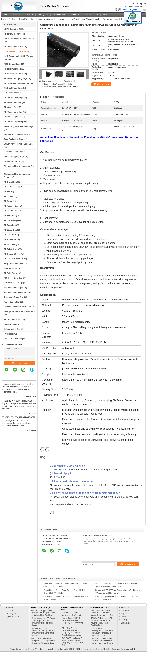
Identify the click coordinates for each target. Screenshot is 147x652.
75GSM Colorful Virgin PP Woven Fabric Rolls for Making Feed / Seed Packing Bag (101, 621)
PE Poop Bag (10, 225)
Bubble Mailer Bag (12, 329)
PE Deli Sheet (10, 235)
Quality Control (59, 15)
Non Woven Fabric (12, 161)
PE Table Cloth (10, 240)
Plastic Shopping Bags (14, 157)
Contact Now (19, 363)
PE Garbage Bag (11, 187)
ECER (134, 649)
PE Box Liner (10, 244)
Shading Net (9, 324)
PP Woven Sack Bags (13, 98)
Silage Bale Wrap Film (13, 264)
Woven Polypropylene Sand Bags (19, 144)
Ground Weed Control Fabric (30, 19)
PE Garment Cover (12, 254)
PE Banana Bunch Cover (15, 259)
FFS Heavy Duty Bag (13, 278)
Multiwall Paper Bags (13, 88)
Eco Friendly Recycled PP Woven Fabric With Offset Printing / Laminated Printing (103, 640)
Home (6, 15)
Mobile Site (125, 623)
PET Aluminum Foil (12, 319)
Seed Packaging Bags (13, 139)
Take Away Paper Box (13, 297)
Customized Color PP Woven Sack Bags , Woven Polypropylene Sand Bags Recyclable (43, 631)
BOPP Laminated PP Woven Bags (19, 39)
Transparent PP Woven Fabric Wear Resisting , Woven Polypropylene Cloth (102, 612)
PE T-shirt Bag (10, 182)
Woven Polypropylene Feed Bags (18, 126)
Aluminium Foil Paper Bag (15, 292)
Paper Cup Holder (12, 302)
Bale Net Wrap (10, 268)
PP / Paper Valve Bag (13, 112)
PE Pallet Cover (11, 249)
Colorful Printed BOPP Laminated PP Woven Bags (73, 614)
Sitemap (123, 620)
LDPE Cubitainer (11, 29)
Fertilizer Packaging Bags (15, 134)
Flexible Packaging (12, 69)
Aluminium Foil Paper (13, 288)
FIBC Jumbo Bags (12, 64)
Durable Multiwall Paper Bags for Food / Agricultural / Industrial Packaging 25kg (44, 640)
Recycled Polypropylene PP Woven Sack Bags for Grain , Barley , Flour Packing (43, 612)
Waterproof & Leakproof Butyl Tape (19, 312)
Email (143, 6)
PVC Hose (8, 334)
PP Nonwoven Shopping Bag (16, 83)
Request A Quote (132, 6)
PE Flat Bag (9, 192)
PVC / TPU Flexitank (13, 339)
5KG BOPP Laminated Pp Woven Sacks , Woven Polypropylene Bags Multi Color (72, 641)
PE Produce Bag (11, 206)
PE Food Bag (10, 216)
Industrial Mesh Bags (13, 283)
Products (17, 15)
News (105, 15)
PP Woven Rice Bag (13, 102)
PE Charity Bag (10, 211)
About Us (29, 15)
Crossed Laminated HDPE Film (17, 307)
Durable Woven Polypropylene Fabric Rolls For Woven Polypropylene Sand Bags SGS (102, 631)
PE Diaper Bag (10, 220)
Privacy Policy (15, 649)
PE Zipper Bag (10, 230)
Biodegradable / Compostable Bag (19, 166)
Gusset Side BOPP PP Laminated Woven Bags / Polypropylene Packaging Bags (72, 621)
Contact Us (74, 15)
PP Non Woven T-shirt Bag (15, 74)
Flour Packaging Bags (14, 117)
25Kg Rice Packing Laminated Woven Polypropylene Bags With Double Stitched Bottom (72, 631)
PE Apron (8, 201)
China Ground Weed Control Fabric (37, 649)
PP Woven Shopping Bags (15, 78)
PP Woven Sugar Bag (13, 122)
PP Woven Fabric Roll (13, 47)
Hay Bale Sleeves (11, 93)
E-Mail (123, 617)
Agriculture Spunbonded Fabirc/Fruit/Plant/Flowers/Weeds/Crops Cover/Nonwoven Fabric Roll (58, 84)
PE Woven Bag (10, 107)
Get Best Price (74, 87)
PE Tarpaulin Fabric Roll (14, 34)
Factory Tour (43, 15)
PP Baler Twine (10, 273)
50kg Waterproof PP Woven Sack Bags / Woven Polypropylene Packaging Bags (43, 621)
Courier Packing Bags (13, 152)
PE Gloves (8, 196)
